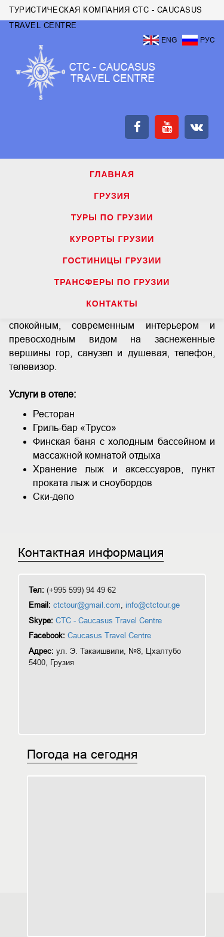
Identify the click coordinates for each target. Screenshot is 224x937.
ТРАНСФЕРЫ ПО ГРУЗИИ (112, 282)
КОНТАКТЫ (111, 303)
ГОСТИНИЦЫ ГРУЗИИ (112, 260)
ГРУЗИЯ (112, 196)
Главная (112, 174)
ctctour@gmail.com (87, 605)
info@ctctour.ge (152, 605)
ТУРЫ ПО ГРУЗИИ (112, 217)
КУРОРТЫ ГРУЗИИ (112, 239)
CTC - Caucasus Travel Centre (109, 620)
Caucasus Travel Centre (109, 635)
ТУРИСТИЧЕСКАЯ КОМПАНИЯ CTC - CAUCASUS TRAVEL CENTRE (86, 72)
